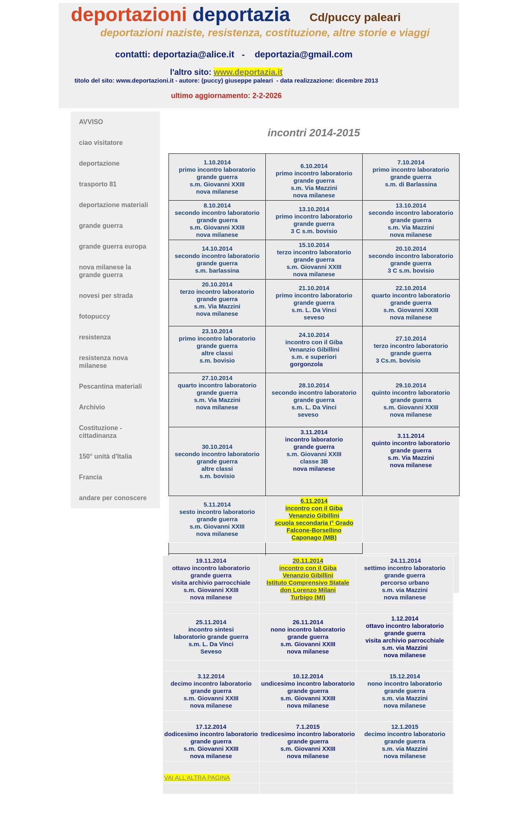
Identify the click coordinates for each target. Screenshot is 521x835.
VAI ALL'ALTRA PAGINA (197, 777)
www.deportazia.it (248, 72)
